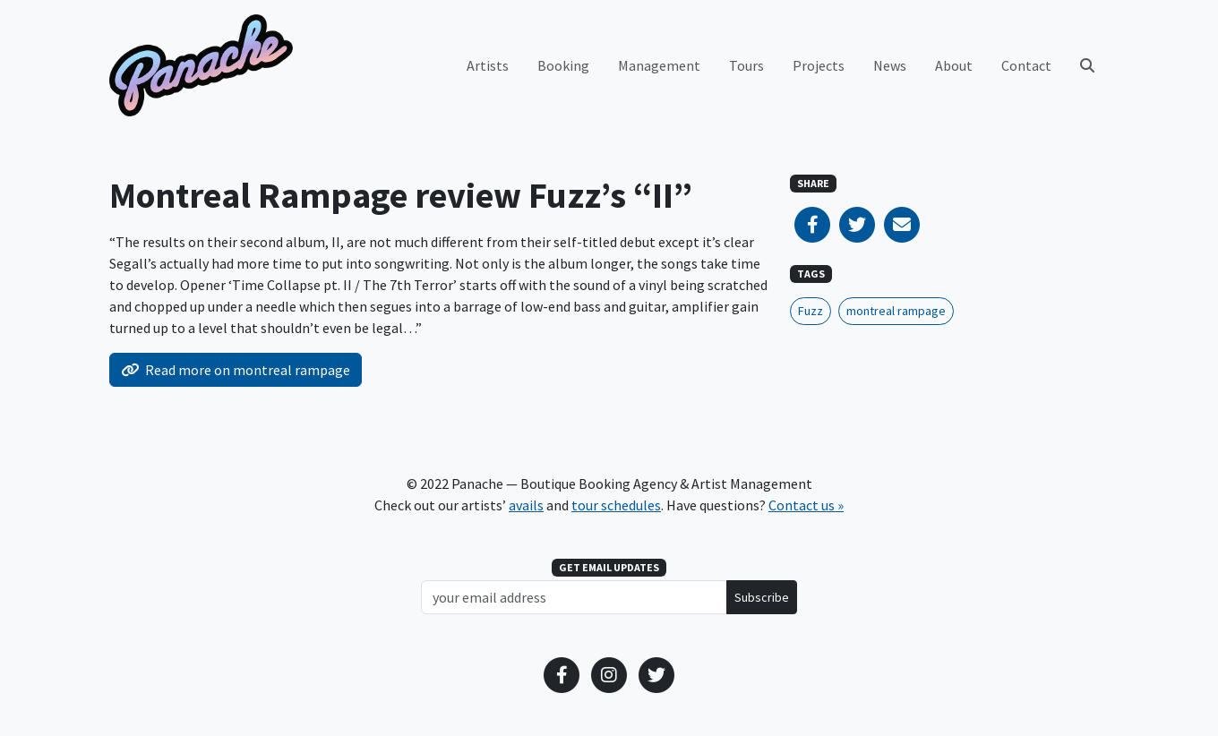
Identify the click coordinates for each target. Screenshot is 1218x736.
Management (659, 65)
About (954, 65)
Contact (1026, 65)
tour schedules (616, 505)
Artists (488, 65)
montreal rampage (896, 311)
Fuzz (810, 311)
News (889, 65)
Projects (819, 65)
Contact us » (806, 505)
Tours (746, 65)
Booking (563, 65)
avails (526, 505)
